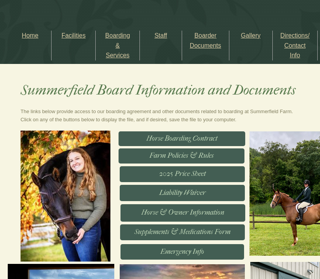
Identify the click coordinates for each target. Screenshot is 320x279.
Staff (161, 35)
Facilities (74, 35)
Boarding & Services (117, 45)
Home (30, 35)
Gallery (251, 35)
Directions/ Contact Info (295, 45)
